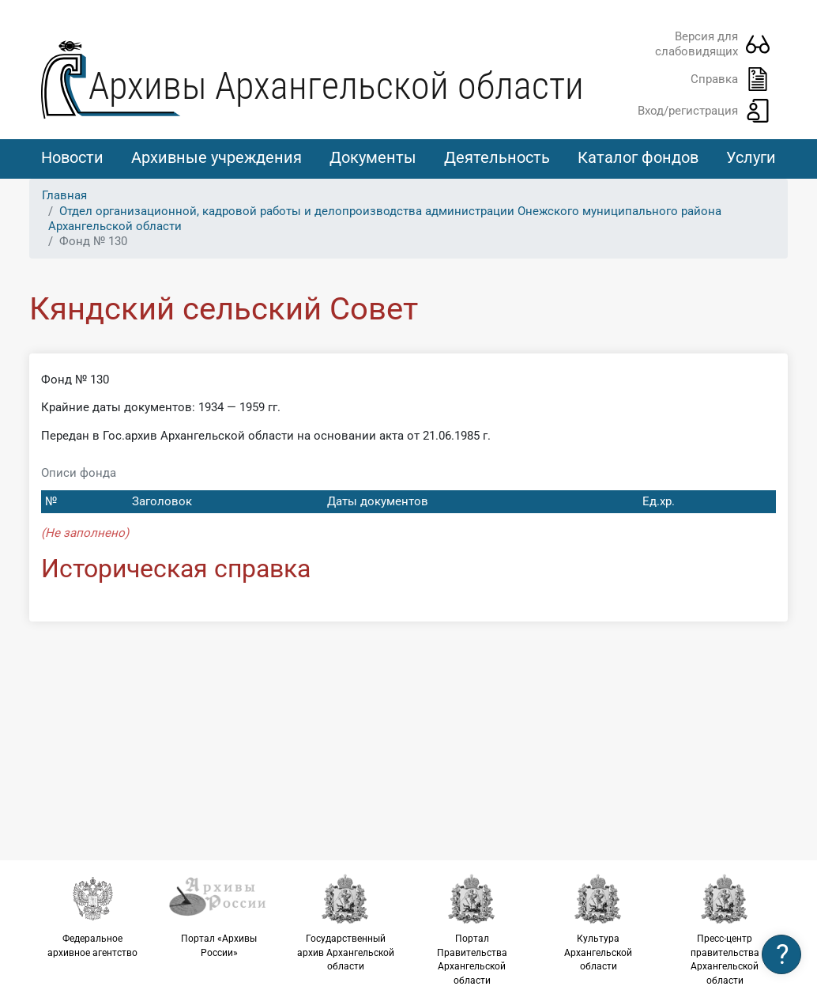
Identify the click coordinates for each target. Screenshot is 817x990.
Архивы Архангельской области (336, 85)
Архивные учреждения (216, 157)
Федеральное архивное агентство (92, 915)
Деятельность (497, 157)
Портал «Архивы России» (219, 915)
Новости (72, 157)
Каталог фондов (638, 157)
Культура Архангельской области (598, 922)
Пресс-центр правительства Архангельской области (724, 929)
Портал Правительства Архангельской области (471, 929)
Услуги (751, 157)
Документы (372, 157)
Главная (64, 195)
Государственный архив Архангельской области (345, 922)
